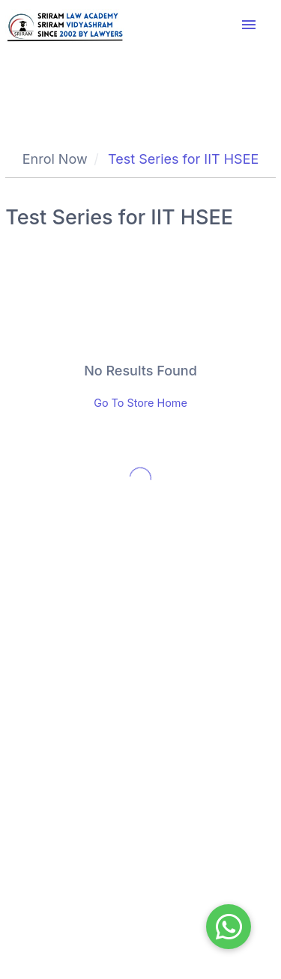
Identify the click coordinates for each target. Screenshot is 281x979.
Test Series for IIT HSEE (183, 159)
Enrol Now (55, 159)
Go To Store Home (140, 402)
